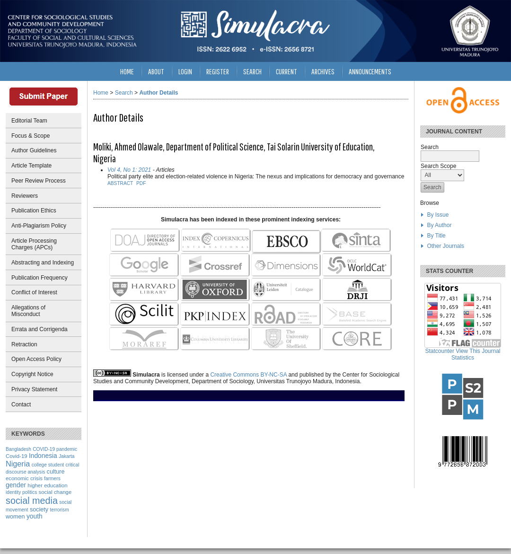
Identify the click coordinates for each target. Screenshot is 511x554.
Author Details (158, 92)
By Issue (438, 214)
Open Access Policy (36, 359)
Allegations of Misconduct (28, 310)
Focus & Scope (30, 135)
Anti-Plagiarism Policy (38, 225)
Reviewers (24, 196)
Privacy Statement (34, 389)
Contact (21, 404)
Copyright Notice (32, 374)
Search (252, 71)
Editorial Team (29, 120)
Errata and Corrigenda (39, 329)
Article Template (31, 165)
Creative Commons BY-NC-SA (248, 374)
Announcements (370, 71)
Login (185, 71)
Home (127, 71)
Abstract (120, 183)
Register (217, 71)
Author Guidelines (33, 150)
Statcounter (439, 351)
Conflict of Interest (34, 292)
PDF (141, 183)
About (156, 71)
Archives (323, 71)
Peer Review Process (38, 180)
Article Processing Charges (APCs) (34, 244)
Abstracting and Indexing (42, 262)
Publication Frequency (39, 277)
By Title (436, 235)
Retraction (24, 344)
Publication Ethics (33, 210)
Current (286, 71)
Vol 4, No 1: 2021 (129, 170)
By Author (439, 225)
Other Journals (445, 246)
